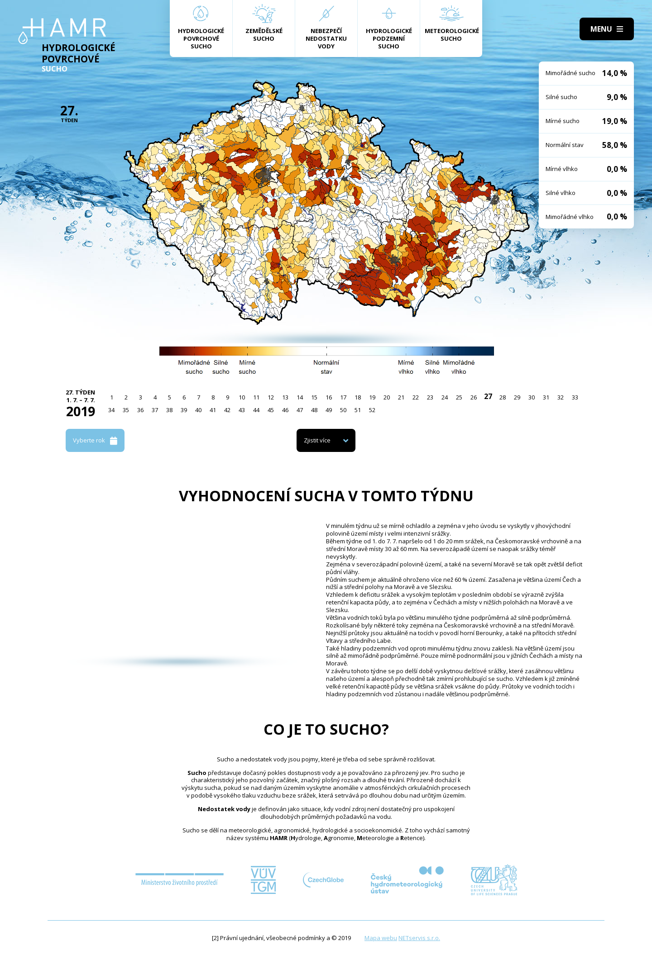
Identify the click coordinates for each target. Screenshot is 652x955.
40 (198, 410)
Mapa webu (380, 938)
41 (213, 410)
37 (155, 410)
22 (415, 397)
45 (271, 410)
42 (227, 410)
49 (329, 410)
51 (358, 410)
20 (387, 397)
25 (459, 397)
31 (546, 397)
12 (271, 397)
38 (169, 410)
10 (242, 397)
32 (560, 397)
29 (517, 397)
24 (444, 397)
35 (126, 410)
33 (575, 397)
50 (343, 410)
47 (300, 410)
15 (314, 397)
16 (329, 397)
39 (184, 410)
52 (372, 410)
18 (358, 397)
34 (111, 410)
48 (314, 410)
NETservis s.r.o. (419, 938)
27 (488, 396)
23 (430, 397)
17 (343, 397)
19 (372, 397)
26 (473, 397)
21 (401, 397)
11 (256, 397)
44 (256, 410)
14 (300, 397)
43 (242, 410)
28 (502, 397)
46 (285, 410)
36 (140, 410)
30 (531, 397)
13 (285, 397)
